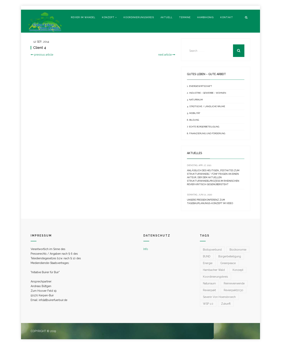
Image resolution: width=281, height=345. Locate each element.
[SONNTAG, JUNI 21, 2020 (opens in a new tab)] (199, 194)
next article (166, 54)
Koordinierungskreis (139, 17)
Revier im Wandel (83, 17)
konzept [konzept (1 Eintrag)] (238, 269)
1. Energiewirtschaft (199, 86)
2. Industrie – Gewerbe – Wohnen (206, 93)
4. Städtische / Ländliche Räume (206, 106)
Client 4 (39, 48)
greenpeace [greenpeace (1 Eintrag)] (228, 263)
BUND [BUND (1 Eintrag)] (206, 256)
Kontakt (226, 17)
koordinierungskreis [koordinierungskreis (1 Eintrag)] (215, 276)
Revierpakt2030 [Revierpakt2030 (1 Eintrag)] (233, 290)
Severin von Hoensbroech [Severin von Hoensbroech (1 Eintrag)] (219, 296)
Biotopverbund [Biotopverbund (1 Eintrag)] (212, 249)
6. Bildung (193, 120)
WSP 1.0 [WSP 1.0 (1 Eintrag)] (208, 303)
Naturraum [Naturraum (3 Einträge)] (209, 283)
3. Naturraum (195, 99)
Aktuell (166, 17)
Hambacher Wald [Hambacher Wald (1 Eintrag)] (214, 269)
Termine (185, 17)
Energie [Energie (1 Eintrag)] (207, 263)
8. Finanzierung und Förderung (206, 133)
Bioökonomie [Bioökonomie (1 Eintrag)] (238, 249)
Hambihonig (205, 17)
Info (145, 249)
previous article (42, 54)
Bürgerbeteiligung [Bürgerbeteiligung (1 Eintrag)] (229, 256)
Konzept (108, 17)
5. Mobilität (193, 113)
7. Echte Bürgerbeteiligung (203, 126)
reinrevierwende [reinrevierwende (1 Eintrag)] (234, 283)
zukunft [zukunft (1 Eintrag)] (226, 303)
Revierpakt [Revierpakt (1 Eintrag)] (209, 290)
